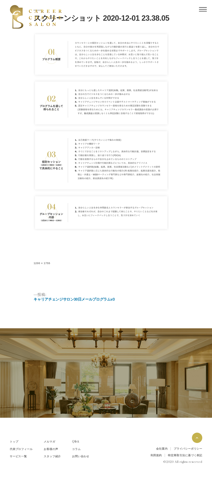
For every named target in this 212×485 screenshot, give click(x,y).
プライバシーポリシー (188, 448)
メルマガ (49, 441)
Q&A (75, 442)
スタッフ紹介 (52, 456)
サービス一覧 (18, 456)
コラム (76, 449)
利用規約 (156, 455)
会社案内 (161, 448)
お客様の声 (51, 449)
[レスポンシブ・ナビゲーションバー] (203, 9)
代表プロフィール (21, 449)
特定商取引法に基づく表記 (185, 455)
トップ (14, 441)
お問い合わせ (80, 456)
